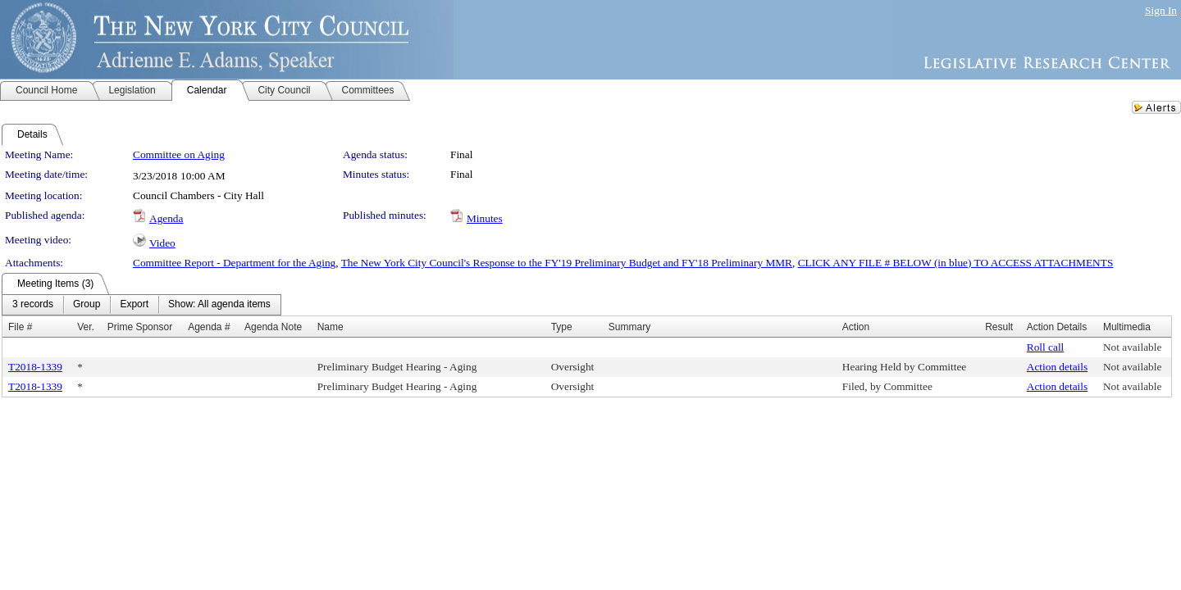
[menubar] (141, 304)
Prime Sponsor (139, 327)
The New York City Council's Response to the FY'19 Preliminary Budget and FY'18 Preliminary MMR (566, 262)
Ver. (85, 327)
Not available (1132, 347)
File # (20, 327)
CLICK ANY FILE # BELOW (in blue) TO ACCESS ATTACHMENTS (956, 262)
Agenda (166, 218)
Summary (629, 327)
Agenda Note (273, 327)
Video (162, 243)
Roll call (1046, 347)
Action (855, 327)
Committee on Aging (179, 154)
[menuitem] (32, 305)
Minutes (485, 218)
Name (330, 327)
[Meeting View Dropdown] (219, 305)
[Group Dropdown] (86, 305)
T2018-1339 (35, 367)
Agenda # (209, 327)
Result (999, 327)
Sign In (1161, 10)
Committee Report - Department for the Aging (234, 262)
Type (561, 327)
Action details (1057, 367)
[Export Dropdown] (134, 305)
